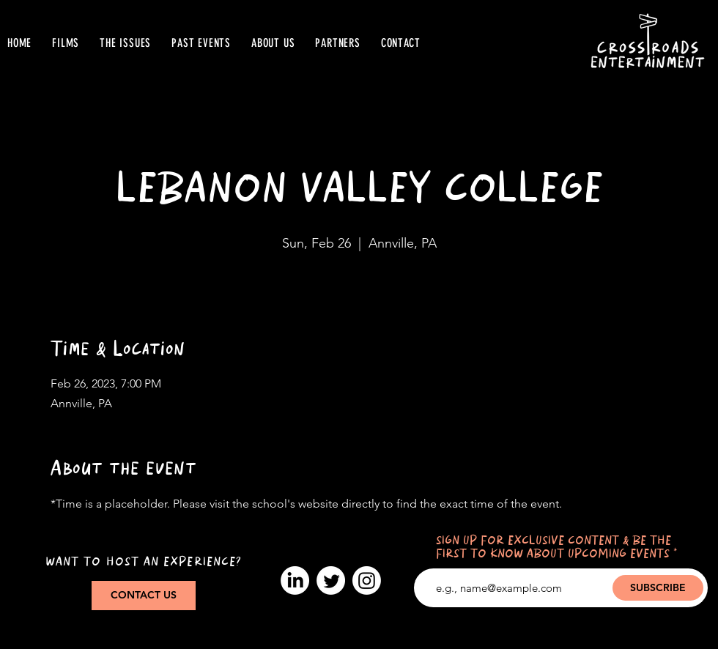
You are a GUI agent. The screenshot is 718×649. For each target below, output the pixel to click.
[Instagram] (366, 580)
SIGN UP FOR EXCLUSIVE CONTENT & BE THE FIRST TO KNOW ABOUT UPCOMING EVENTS (553, 547)
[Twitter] (331, 580)
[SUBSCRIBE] (657, 588)
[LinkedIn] (295, 580)
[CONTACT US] (144, 595)
